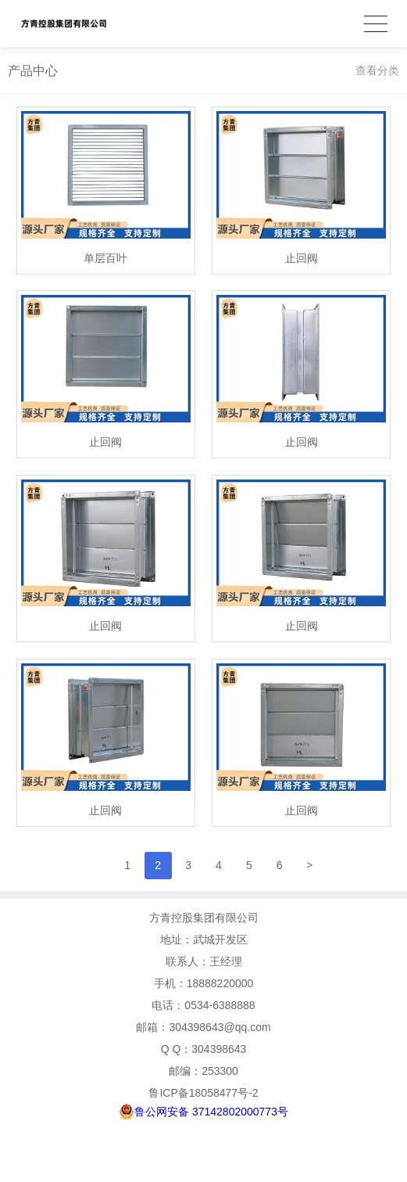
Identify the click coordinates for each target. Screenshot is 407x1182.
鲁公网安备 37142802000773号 (203, 1111)
